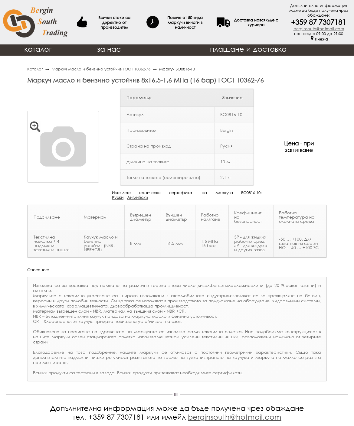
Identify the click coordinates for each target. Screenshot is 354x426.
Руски (117, 197)
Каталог (35, 69)
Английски (137, 197)
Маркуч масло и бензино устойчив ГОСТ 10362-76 (101, 69)
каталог (38, 48)
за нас (109, 48)
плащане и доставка (248, 48)
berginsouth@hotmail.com (318, 28)
